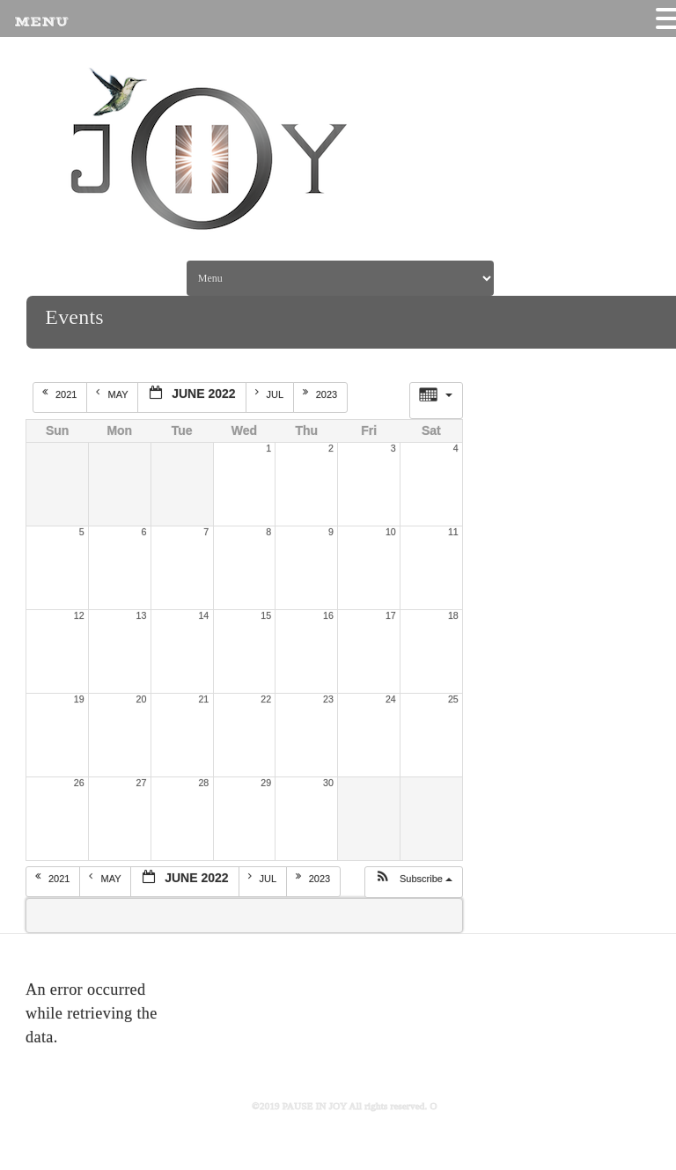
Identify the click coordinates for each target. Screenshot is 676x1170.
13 (141, 615)
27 (141, 782)
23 (328, 699)
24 (391, 699)
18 (453, 615)
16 (328, 615)
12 (79, 615)
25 (453, 699)
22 (266, 699)
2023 (322, 393)
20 (141, 699)
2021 (61, 393)
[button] (413, 882)
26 (79, 782)
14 (203, 615)
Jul (270, 393)
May (113, 393)
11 (453, 531)
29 (266, 782)
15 (266, 615)
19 (79, 699)
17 (391, 615)
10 (391, 531)
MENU (41, 22)
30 (328, 782)
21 (203, 699)
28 (203, 782)
